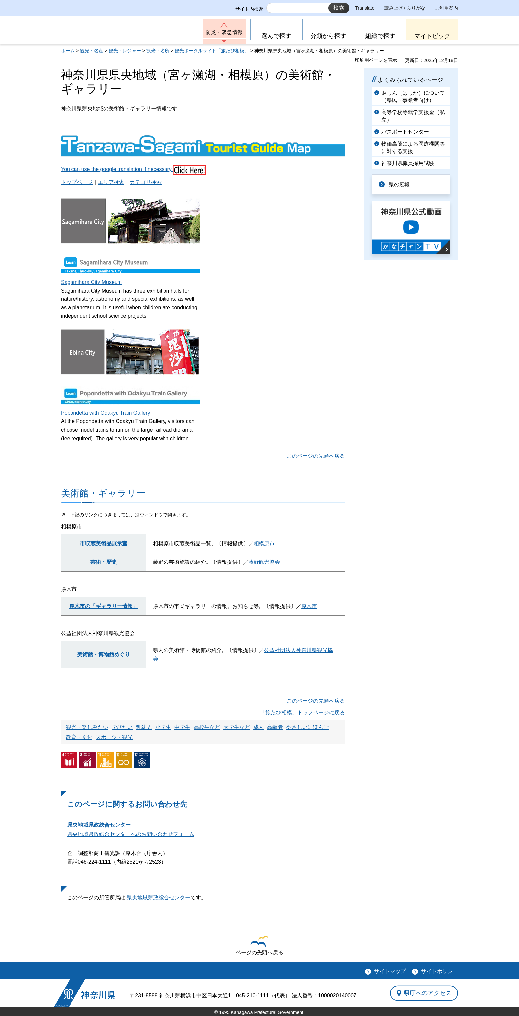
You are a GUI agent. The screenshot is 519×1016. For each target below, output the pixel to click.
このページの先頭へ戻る (316, 456)
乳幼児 (144, 727)
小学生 (163, 727)
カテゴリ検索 (146, 182)
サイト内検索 (249, 9)
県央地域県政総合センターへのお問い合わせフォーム (130, 834)
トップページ (77, 182)
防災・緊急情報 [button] (224, 32)
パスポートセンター (405, 131)
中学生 (182, 727)
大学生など (236, 727)
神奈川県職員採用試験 (407, 163)
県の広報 (399, 184)
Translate (365, 8)
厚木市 (309, 606)
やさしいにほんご (307, 727)
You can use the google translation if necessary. (117, 169)
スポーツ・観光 (114, 737)
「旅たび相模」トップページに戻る (302, 712)
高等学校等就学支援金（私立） (413, 115)
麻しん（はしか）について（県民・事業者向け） (413, 96)
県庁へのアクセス (427, 993)
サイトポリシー (439, 971)
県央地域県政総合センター (99, 825)
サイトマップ (390, 971)
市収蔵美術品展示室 (103, 543)
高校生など (207, 727)
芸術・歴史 (103, 562)
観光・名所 (157, 50)
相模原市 (264, 543)
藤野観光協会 (264, 562)
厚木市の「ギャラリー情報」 (103, 606)
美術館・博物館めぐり (103, 654)
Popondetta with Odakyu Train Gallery (105, 413)
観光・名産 (91, 50)
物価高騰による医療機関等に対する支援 (413, 147)
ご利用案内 (446, 8)
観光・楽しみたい (87, 727)
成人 (258, 727)
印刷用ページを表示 (376, 60)
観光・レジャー (125, 50)
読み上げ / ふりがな (404, 8)
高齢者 (275, 727)
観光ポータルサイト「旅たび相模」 (212, 50)
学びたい (122, 727)
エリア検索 (111, 182)
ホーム (68, 50)
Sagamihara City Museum (91, 282)
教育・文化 (79, 737)
